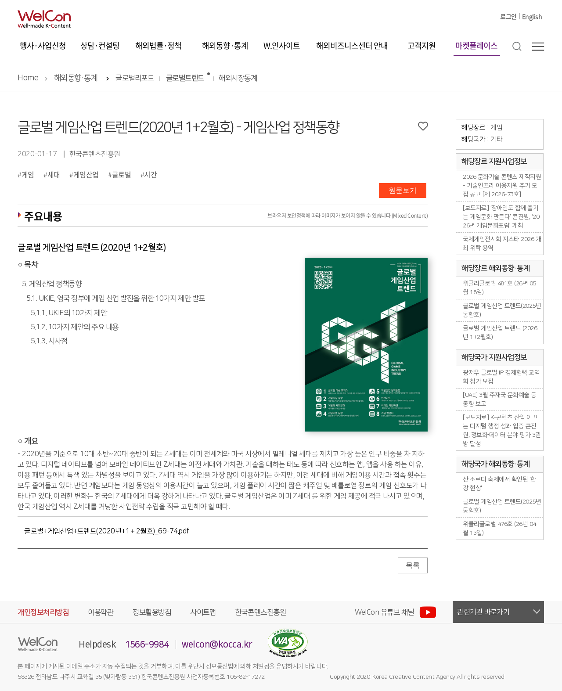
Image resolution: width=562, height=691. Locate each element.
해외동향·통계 (225, 45)
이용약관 (100, 612)
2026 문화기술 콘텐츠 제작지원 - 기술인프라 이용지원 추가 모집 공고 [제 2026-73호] (502, 185)
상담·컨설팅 (99, 45)
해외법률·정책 (158, 45)
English (532, 16)
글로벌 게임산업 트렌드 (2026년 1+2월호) (500, 333)
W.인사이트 (281, 45)
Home (28, 78)
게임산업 (86, 174)
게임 (28, 174)
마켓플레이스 (476, 45)
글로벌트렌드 (185, 78)
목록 (413, 565)
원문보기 (403, 190)
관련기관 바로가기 (483, 612)
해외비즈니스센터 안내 (352, 45)
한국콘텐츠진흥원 (260, 612)
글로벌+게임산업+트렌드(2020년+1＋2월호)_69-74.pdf (106, 531)
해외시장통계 (238, 78)
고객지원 (421, 45)
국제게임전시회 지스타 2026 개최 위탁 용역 (502, 244)
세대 (53, 174)
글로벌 (121, 174)
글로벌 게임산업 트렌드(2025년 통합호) (502, 310)
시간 (150, 174)
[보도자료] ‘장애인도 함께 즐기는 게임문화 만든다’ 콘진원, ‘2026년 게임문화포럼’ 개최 (501, 217)
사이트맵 (203, 612)
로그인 (508, 16)
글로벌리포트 (134, 78)
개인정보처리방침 (43, 612)
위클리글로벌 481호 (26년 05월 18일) (499, 288)
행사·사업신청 (43, 45)
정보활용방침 (152, 612)
